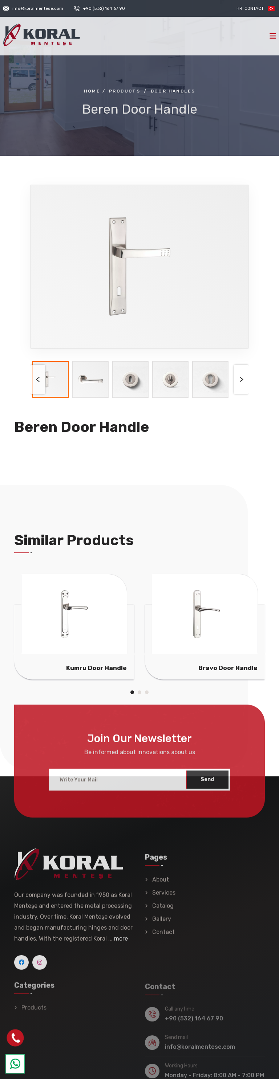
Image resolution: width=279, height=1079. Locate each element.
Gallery (161, 924)
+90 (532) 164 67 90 (104, 8)
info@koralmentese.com (37, 8)
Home (92, 91)
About (160, 884)
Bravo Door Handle (228, 668)
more (121, 943)
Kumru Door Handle (96, 668)
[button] (132, 692)
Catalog (163, 910)
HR (239, 8)
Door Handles (173, 91)
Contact (254, 8)
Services (163, 897)
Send (207, 784)
